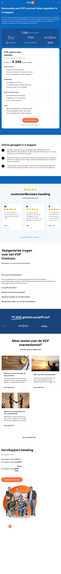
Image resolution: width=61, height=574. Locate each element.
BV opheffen (7, 568)
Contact (49, 570)
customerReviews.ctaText (30, 237)
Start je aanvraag (30, 120)
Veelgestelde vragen (50, 562)
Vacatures (35, 559)
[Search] (58, 2)
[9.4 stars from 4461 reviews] (10, 542)
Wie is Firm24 (36, 556)
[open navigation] (2, 2)
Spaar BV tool (22, 565)
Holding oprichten (8, 559)
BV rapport (21, 568)
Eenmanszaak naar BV (7, 564)
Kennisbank (50, 566)
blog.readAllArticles (30, 437)
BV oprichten (7, 556)
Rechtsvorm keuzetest (21, 557)
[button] (30, 275)
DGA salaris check (23, 561)
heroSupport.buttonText (12, 479)
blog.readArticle (10, 387)
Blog (48, 558)
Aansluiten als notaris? (36, 564)
